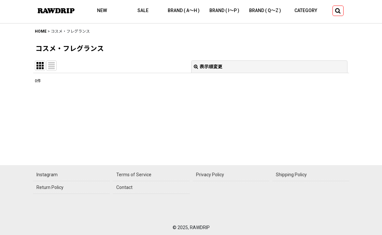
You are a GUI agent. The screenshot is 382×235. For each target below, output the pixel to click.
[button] (338, 11)
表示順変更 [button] (208, 66)
